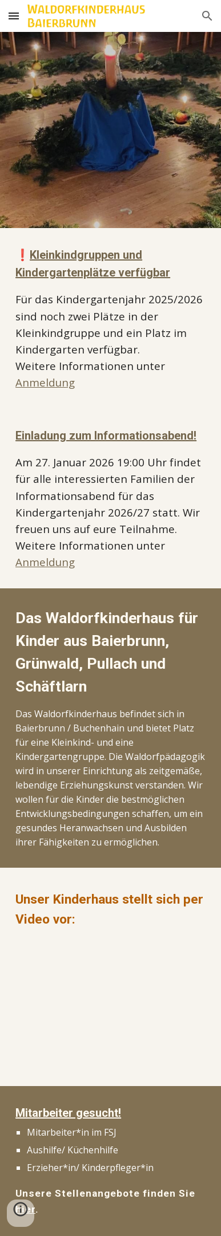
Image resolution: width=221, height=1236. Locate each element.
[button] (13, 15)
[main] (110, 318)
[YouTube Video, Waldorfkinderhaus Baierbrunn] (110, 1004)
